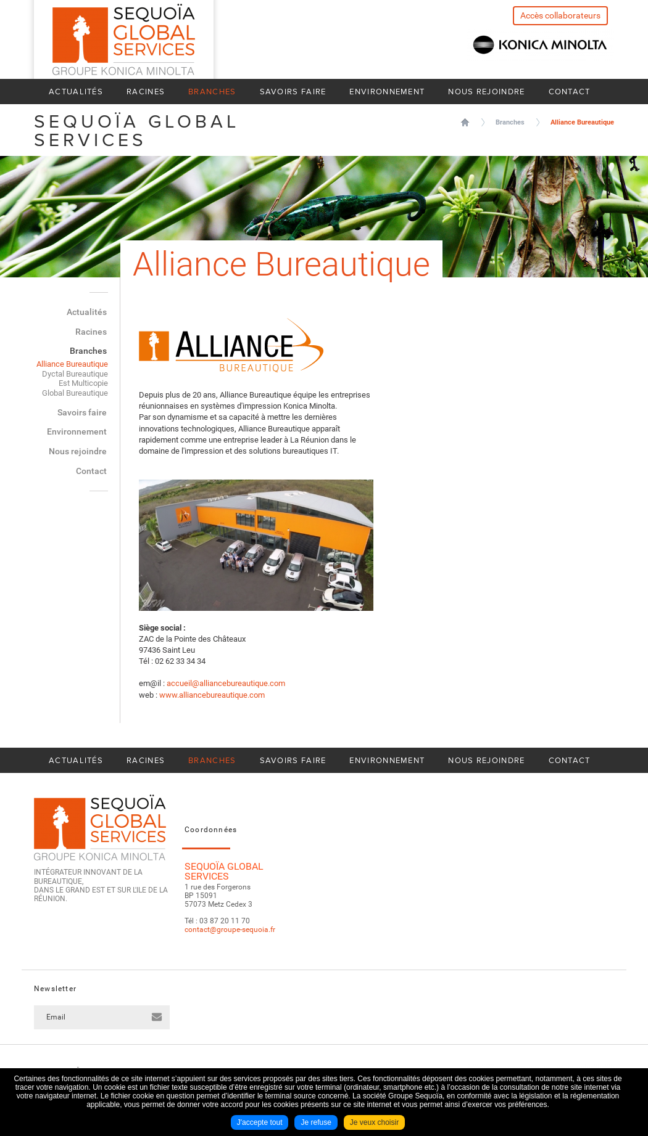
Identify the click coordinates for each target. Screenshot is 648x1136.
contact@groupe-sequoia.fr (230, 929)
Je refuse (316, 1122)
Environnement (387, 92)
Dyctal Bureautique (75, 373)
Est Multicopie (83, 383)
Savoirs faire (293, 92)
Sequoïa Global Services (465, 122)
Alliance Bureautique (582, 122)
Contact (570, 92)
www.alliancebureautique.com (212, 695)
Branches (212, 92)
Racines (146, 92)
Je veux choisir (374, 1122)
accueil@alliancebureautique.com (226, 683)
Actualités (76, 92)
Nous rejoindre (486, 92)
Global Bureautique (75, 393)
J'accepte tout (260, 1122)
